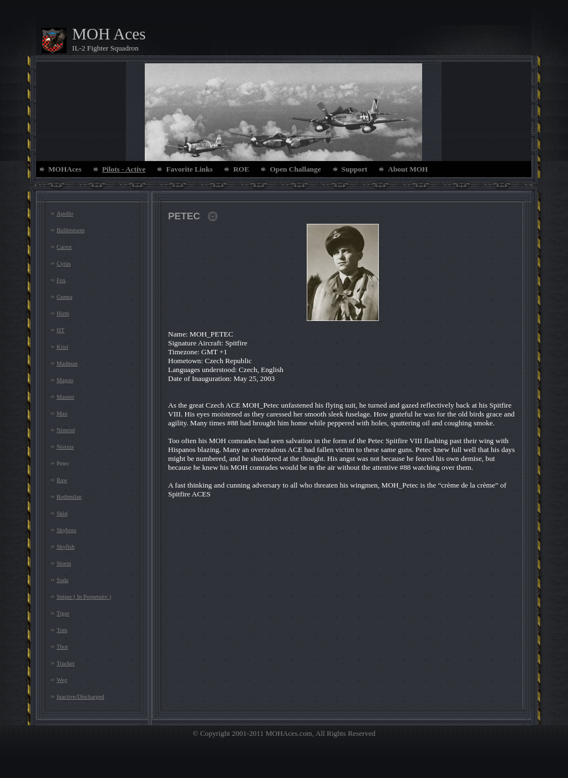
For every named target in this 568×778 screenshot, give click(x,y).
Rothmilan (69, 497)
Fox (61, 280)
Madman (67, 363)
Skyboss (67, 530)
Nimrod (66, 430)
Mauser (65, 397)
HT (60, 330)
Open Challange (295, 169)
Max (62, 413)
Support (355, 169)
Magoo (65, 380)
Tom (62, 630)
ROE (241, 169)
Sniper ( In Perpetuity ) (84, 597)
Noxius (65, 447)
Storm (64, 563)
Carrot (64, 247)
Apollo (65, 213)
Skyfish (66, 547)
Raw (62, 480)
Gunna (64, 297)
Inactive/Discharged (80, 697)
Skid (62, 513)
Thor (62, 647)
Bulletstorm (70, 230)
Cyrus (63, 263)
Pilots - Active (123, 169)
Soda (62, 580)
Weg (62, 680)
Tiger (63, 613)
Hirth (63, 313)
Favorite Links (189, 169)
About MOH (408, 169)
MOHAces (65, 169)
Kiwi (62, 347)
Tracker (66, 663)
